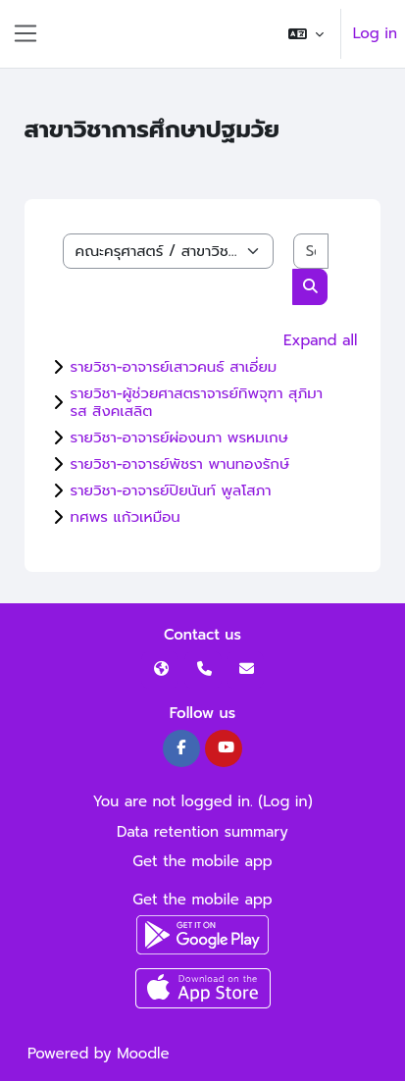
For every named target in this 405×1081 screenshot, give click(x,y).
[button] (306, 34)
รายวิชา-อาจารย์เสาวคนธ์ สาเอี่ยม (174, 367)
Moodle (143, 1053)
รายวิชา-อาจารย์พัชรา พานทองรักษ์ (180, 464)
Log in (375, 33)
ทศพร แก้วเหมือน (125, 517)
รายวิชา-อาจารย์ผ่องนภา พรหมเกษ (179, 437)
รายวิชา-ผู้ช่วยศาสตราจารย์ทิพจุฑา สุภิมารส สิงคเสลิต (197, 402)
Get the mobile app (202, 861)
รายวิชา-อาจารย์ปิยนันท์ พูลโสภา (171, 490)
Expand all (320, 340)
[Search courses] (311, 251)
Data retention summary (202, 832)
